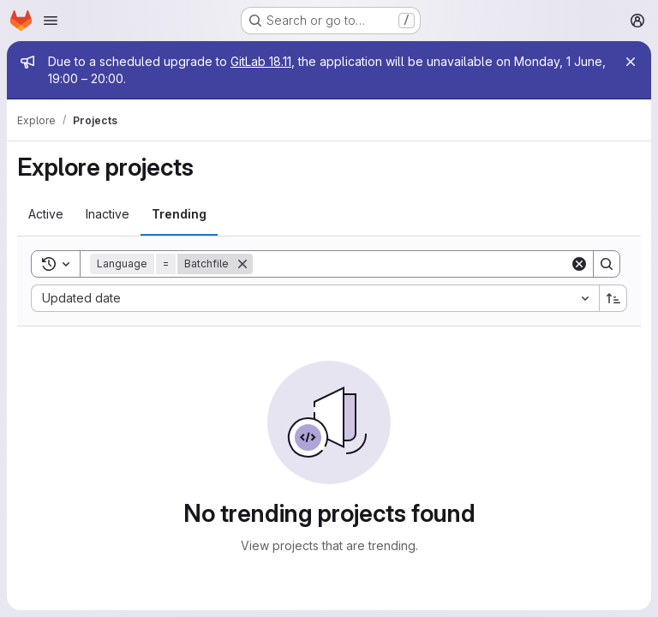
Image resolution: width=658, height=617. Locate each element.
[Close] (630, 61)
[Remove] (242, 264)
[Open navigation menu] (50, 20)
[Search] (411, 264)
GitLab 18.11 (260, 61)
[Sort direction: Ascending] (613, 298)
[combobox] (315, 298)
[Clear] (579, 264)
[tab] (46, 214)
